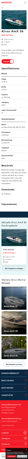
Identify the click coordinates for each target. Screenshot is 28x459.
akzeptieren (11, 456)
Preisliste (7, 194)
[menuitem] (14, 373)
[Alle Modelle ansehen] (14, 364)
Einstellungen (22, 456)
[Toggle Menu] (25, 2)
